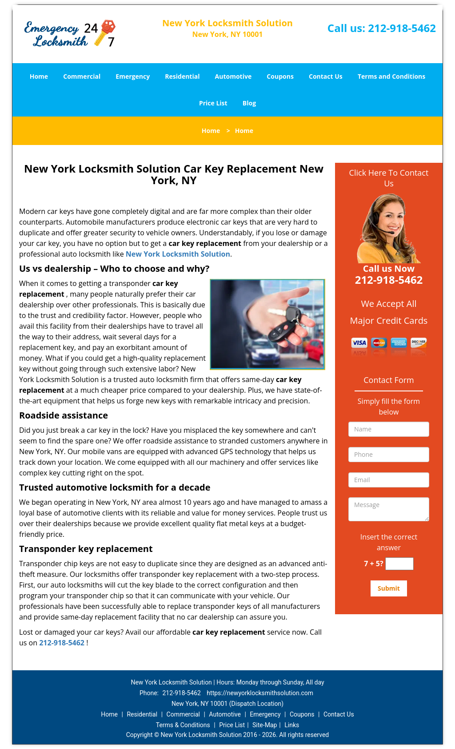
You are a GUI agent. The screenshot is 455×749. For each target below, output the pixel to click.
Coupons (280, 76)
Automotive (233, 76)
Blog (249, 103)
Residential (182, 76)
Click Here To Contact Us (389, 178)
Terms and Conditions (391, 76)
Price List (213, 103)
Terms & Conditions (183, 725)
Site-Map (264, 725)
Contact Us (326, 76)
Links (291, 725)
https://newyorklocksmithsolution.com (260, 693)
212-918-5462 (402, 27)
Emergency (133, 76)
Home (39, 76)
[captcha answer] (399, 563)
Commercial (81, 76)
